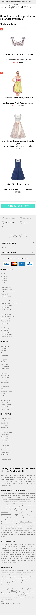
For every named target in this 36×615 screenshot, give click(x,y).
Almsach (3, 351)
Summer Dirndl (5, 450)
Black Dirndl (4, 425)
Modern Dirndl (5, 445)
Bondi (3, 362)
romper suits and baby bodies (13, 526)
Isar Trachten (5, 382)
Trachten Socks (6, 321)
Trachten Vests (5, 319)
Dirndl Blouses (5, 283)
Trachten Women (6, 337)
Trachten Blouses (6, 305)
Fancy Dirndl (5, 452)
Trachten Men (5, 323)
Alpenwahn (4, 355)
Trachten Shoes (6, 314)
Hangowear (5, 377)
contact (21, 597)
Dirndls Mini (4, 276)
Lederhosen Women (7, 301)
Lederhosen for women (8, 500)
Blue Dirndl (4, 423)
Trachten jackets (6, 514)
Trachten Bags (5, 332)
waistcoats (22, 502)
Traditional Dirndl (6, 459)
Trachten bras (13, 502)
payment (4, 597)
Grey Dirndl (4, 439)
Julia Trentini (5, 387)
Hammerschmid (6, 375)
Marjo (3, 395)
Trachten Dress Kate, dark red (18, 97)
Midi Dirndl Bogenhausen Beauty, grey (18, 142)
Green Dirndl (5, 434)
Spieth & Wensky (6, 404)
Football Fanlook (6, 432)
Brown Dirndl (5, 448)
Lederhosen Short (6, 289)
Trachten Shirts (6, 294)
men (2, 496)
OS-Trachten (5, 402)
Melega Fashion (6, 400)
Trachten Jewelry (6, 334)
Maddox (3, 393)
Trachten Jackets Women (9, 303)
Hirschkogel (4, 380)
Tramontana (5, 409)
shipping (22, 595)
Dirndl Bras (4, 330)
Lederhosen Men (6, 287)
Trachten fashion (6, 524)
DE (25, 6)
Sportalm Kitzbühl (6, 407)
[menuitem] (2, 7)
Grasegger (4, 373)
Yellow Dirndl (5, 441)
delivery (13, 591)
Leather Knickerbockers (8, 292)
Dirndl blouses (30, 498)
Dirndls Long (5, 328)
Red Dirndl (4, 421)
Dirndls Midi (4, 278)
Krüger (3, 389)
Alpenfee (4, 353)
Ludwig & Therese (6, 391)
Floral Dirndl (5, 454)
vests (16, 514)
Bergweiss (4, 360)
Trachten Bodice (6, 307)
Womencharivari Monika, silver (18, 54)
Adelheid (4, 348)
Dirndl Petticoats (6, 310)
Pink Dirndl (4, 436)
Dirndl (3, 274)
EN (25, 8)
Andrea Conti (5, 346)
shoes (31, 502)
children (9, 496)
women (32, 493)
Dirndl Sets (4, 280)
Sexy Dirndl (4, 427)
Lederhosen (4, 512)
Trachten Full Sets (6, 296)
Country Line (5, 366)
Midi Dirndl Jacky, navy (18, 184)
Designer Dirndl (6, 418)
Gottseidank (5, 368)
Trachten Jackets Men (7, 316)
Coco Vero (4, 364)
